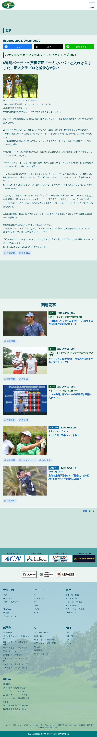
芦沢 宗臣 (11, 253)
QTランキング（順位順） (45, 640)
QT (4, 605)
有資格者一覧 (71, 598)
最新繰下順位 (71, 605)
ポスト (50, 47)
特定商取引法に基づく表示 (14, 709)
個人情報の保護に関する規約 (15, 705)
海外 (36, 605)
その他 (37, 609)
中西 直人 (25, 253)
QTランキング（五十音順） (46, 643)
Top (67, 632)
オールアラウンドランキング (15, 648)
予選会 (6, 613)
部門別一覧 (8, 632)
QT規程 (37, 647)
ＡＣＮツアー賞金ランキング (15, 664)
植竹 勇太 (46, 460)
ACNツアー (8, 598)
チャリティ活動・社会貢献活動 (16, 698)
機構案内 (7, 684)
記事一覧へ (87, 511)
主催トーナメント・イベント (15, 695)
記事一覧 (38, 636)
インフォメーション (42, 632)
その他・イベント (10, 616)
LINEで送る (81, 47)
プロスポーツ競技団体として (15, 688)
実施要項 (38, 650)
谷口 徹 (24, 420)
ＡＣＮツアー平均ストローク (15, 668)
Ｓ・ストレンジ (28, 460)
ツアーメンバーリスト (75, 609)
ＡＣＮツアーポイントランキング (16, 659)
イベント (69, 643)
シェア (19, 47)
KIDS (36, 613)
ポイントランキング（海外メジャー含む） (16, 637)
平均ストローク (9, 651)
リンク (6, 702)
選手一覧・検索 (72, 595)
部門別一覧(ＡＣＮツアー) (14, 655)
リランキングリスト (74, 602)
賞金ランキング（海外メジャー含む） (16, 643)
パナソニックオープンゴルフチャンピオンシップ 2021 (40, 55)
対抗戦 (68, 640)
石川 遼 (24, 379)
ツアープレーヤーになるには (15, 691)
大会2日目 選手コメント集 (62, 435)
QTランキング (72, 613)
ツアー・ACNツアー (11, 602)
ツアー (6, 595)
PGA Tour (7, 609)
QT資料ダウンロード (43, 654)
